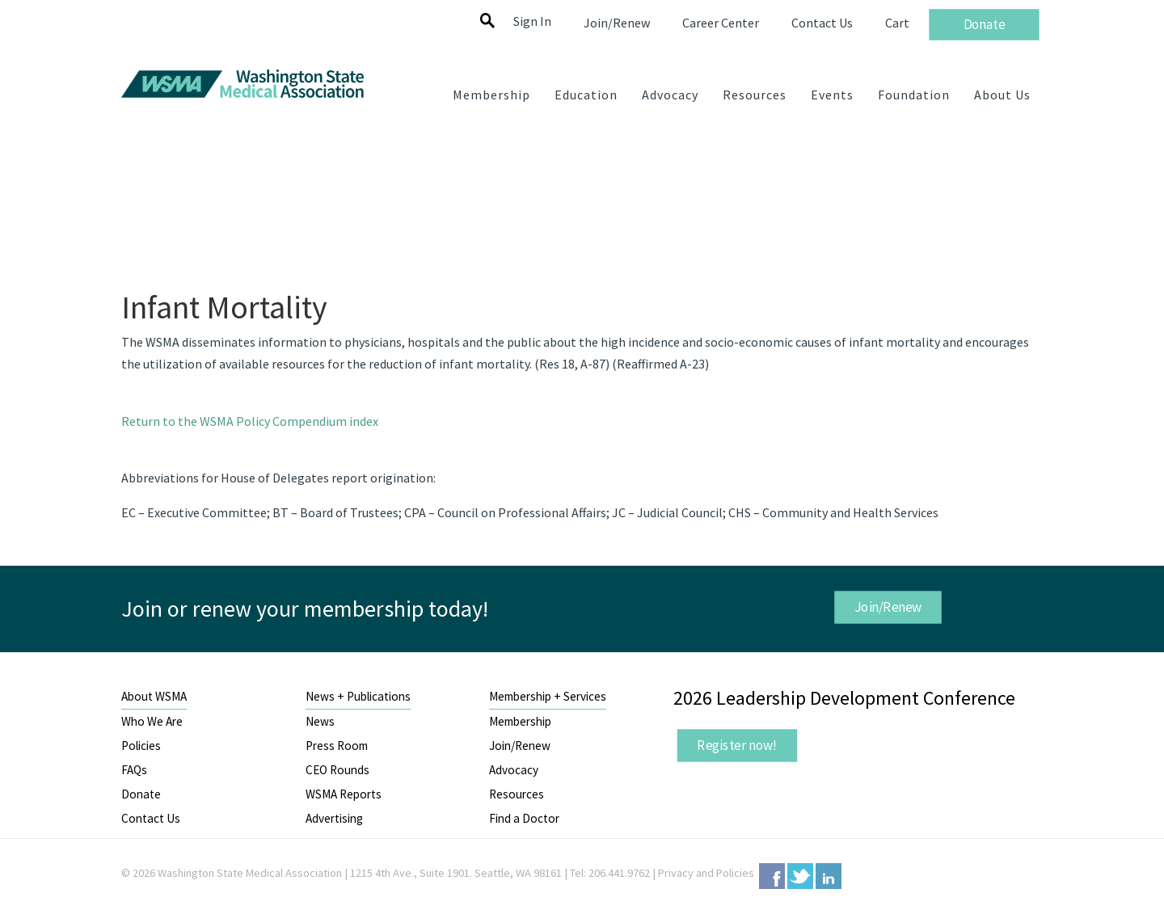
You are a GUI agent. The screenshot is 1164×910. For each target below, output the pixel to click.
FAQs (134, 769)
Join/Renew (888, 607)
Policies (141, 745)
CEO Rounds (337, 769)
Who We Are (152, 721)
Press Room (337, 745)
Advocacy (513, 769)
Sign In (532, 21)
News (320, 721)
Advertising (334, 818)
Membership (520, 721)
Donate (141, 794)
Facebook (772, 876)
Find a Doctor (524, 818)
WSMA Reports (344, 794)
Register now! (737, 745)
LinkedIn (828, 876)
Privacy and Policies (706, 873)
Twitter (800, 876)
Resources (516, 794)
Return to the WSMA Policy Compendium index (249, 421)
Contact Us (150, 818)
